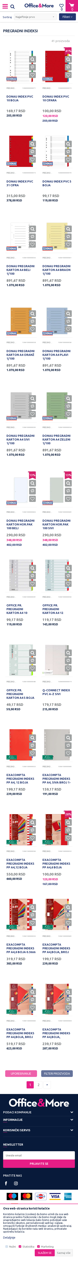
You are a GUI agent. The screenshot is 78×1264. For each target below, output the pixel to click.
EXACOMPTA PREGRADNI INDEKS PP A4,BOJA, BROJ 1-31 (20, 1035)
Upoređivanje (21, 1073)
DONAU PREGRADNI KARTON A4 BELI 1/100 (20, 269)
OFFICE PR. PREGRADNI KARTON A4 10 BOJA (16, 611)
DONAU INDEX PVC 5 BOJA (56, 183)
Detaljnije (9, 1237)
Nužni (12, 1246)
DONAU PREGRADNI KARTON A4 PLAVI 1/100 (56, 354)
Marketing (47, 1246)
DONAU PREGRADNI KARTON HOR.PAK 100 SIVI (56, 524)
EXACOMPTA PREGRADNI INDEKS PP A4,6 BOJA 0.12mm (56, 865)
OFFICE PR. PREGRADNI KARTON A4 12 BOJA (52, 611)
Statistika (28, 1246)
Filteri (67, 17)
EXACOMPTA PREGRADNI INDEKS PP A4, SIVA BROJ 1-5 (56, 780)
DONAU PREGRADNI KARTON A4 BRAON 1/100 (56, 269)
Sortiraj (7, 17)
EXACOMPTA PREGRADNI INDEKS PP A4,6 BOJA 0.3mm (21, 948)
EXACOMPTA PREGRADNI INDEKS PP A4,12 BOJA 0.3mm (20, 865)
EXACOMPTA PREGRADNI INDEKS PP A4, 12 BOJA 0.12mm (20, 780)
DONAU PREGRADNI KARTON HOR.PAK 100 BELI (20, 524)
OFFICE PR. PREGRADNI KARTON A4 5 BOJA (20, 694)
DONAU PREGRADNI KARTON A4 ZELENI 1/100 (56, 439)
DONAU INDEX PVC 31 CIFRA (19, 183)
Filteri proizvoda (57, 1073)
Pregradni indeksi (11, 88)
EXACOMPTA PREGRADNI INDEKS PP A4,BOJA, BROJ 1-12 (56, 950)
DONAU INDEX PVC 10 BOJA (19, 98)
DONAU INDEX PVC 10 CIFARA (55, 98)
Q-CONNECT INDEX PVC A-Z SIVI (56, 692)
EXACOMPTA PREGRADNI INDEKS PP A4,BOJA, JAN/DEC (56, 1035)
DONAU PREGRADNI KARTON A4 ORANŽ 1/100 (20, 354)
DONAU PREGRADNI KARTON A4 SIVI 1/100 (20, 439)
